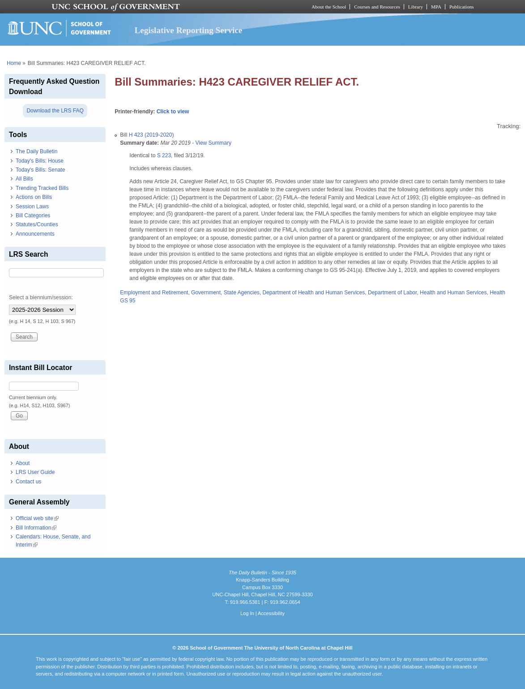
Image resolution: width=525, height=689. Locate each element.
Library (415, 6)
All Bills (24, 179)
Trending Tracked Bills (42, 188)
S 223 (164, 155)
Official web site (37, 518)
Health (497, 292)
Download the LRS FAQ (54, 111)
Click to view (173, 111)
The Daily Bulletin (36, 151)
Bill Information (36, 528)
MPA (436, 6)
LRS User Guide (35, 472)
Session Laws (32, 206)
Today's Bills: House (40, 161)
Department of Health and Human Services (314, 292)
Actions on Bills (34, 197)
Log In (247, 613)
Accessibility (271, 613)
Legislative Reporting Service (188, 30)
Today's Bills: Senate (40, 170)
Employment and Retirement (154, 292)
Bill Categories (33, 215)
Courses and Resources (377, 6)
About (23, 463)
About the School (329, 6)
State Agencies (242, 292)
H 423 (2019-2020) (151, 135)
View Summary (213, 143)
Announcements (35, 234)
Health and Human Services (453, 292)
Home (14, 63)
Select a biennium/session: (41, 297)
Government (206, 292)
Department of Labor (392, 292)
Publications (461, 6)
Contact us (28, 481)
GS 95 (127, 300)
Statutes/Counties (37, 224)
